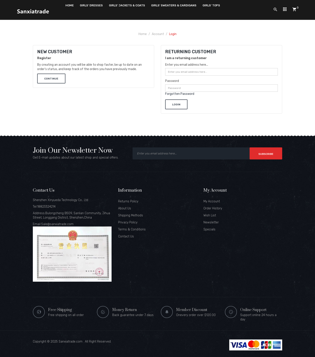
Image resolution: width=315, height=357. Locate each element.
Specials (209, 229)
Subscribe (265, 154)
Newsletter (211, 222)
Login (173, 34)
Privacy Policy (127, 222)
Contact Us (126, 236)
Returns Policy (128, 201)
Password (172, 81)
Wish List (209, 215)
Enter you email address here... (186, 65)
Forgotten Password (179, 94)
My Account (211, 201)
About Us (124, 208)
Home (142, 34)
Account (158, 34)
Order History (212, 208)
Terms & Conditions (132, 229)
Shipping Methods (130, 215)
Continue (51, 78)
